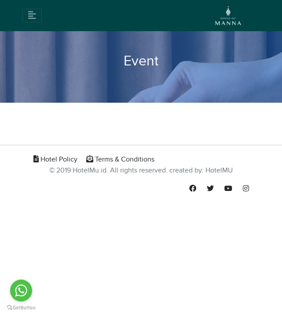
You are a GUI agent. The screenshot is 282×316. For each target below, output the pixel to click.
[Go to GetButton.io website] (21, 307)
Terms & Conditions (120, 159)
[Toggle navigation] (32, 15)
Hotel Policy (55, 159)
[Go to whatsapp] (21, 291)
